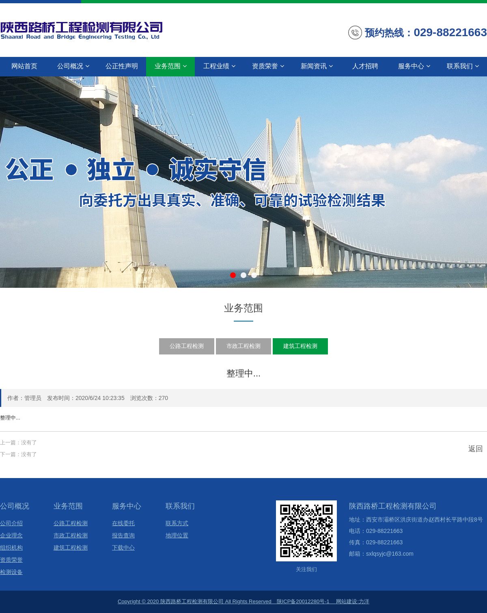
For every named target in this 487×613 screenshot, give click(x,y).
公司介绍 (11, 523)
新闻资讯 (317, 66)
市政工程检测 (243, 346)
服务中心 (414, 66)
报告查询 (123, 536)
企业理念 (11, 536)
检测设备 (11, 572)
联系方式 (177, 523)
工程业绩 (219, 66)
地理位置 (177, 536)
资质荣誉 (268, 66)
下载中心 (123, 548)
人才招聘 (365, 66)
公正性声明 (122, 66)
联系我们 (463, 66)
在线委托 (123, 523)
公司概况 (73, 66)
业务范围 (171, 66)
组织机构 (11, 548)
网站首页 (24, 66)
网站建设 (346, 601)
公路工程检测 (187, 346)
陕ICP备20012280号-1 (303, 601)
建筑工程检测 (300, 346)
